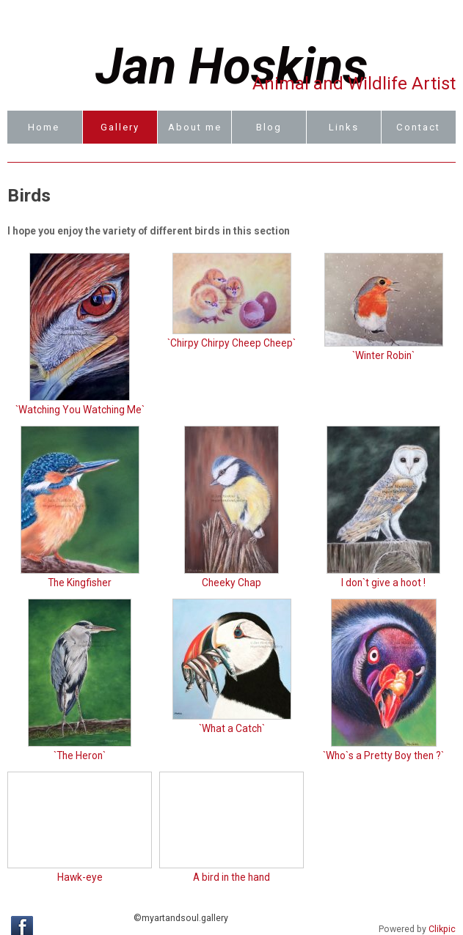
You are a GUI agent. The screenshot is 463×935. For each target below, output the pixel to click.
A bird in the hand (231, 877)
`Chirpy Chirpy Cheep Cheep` (231, 343)
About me (195, 127)
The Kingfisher (80, 582)
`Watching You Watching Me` (80, 409)
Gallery (120, 127)
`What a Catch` (232, 728)
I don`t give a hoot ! (383, 582)
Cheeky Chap (231, 582)
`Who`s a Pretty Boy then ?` (383, 755)
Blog (269, 127)
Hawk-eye (80, 877)
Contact (418, 127)
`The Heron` (80, 755)
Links (344, 127)
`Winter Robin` (383, 355)
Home (43, 127)
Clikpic (442, 929)
